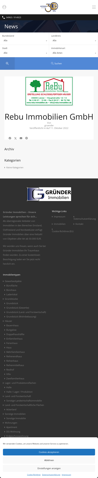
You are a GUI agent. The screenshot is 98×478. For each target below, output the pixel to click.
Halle (8, 387)
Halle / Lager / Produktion (19, 391)
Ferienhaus (12, 343)
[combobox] (24, 41)
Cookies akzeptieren (49, 452)
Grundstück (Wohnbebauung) (21, 316)
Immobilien (59, 224)
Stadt (4, 48)
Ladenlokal (11, 294)
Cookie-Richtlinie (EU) (62, 231)
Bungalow (11, 329)
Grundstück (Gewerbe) (17, 307)
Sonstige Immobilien (15, 413)
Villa (8, 374)
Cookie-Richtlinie (34, 474)
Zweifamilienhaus (15, 378)
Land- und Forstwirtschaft (18, 396)
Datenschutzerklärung (51, 474)
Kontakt (79, 224)
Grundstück (12, 303)
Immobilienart (58, 48)
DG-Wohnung (13, 431)
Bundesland (8, 35)
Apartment (11, 427)
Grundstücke (11, 298)
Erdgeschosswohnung (17, 435)
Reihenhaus (12, 360)
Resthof (10, 369)
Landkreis (56, 35)
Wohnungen (11, 422)
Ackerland (11, 409)
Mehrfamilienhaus (15, 351)
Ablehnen (49, 460)
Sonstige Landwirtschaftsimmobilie (24, 400)
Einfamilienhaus (14, 338)
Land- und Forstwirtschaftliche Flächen (24, 405)
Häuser (8, 320)
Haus (8, 347)
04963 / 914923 (13, 17)
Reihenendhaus (14, 356)
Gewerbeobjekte (13, 281)
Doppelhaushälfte (15, 334)
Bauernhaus (12, 325)
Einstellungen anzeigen (49, 468)
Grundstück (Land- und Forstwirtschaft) (26, 312)
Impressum (66, 474)
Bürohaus (11, 289)
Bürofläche (11, 285)
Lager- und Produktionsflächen (20, 382)
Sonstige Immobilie (16, 418)
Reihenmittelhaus (15, 365)
